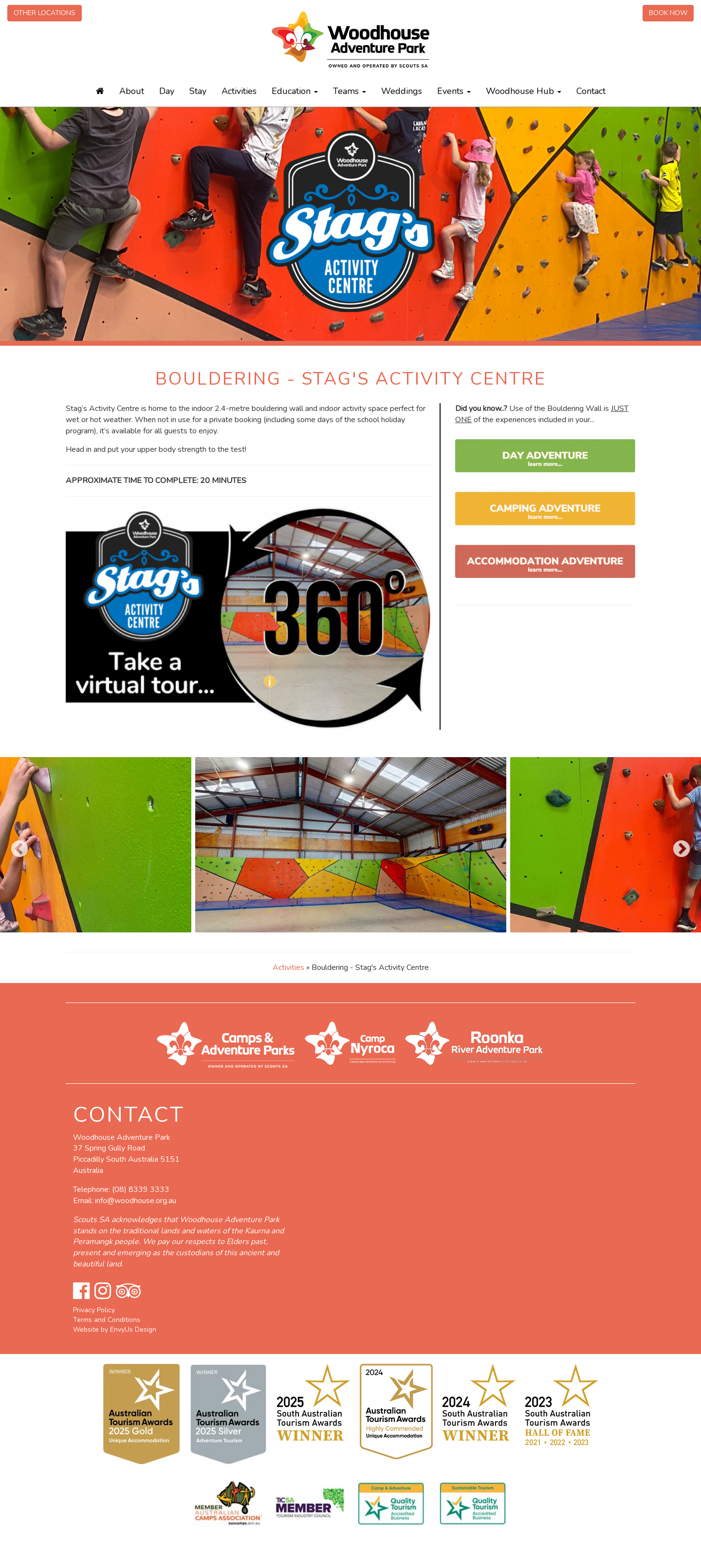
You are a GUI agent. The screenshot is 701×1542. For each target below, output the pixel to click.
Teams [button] (349, 91)
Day (166, 91)
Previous (14, 845)
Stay (197, 91)
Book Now (668, 13)
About (131, 91)
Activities (239, 91)
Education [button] (295, 91)
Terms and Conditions (106, 1319)
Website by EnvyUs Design (114, 1329)
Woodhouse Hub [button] (523, 91)
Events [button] (454, 91)
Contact (591, 91)
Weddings (401, 91)
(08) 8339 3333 (140, 1189)
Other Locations (44, 13)
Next (677, 845)
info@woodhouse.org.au (135, 1200)
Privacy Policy (94, 1310)
